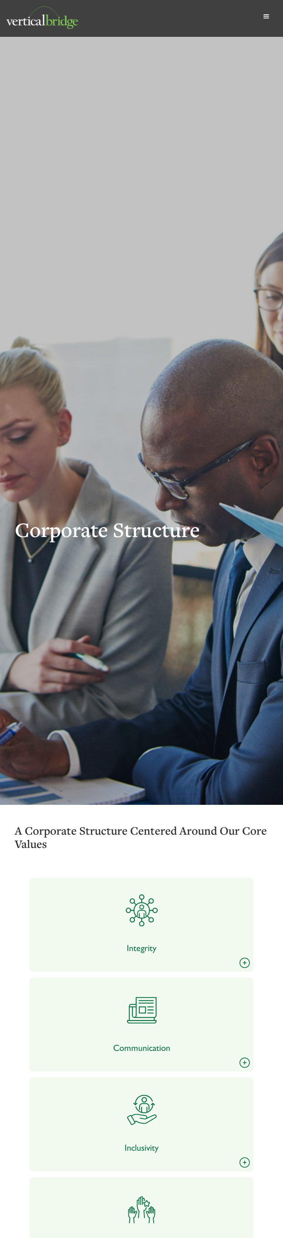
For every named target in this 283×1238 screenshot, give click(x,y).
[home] (130, 18)
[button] (266, 18)
